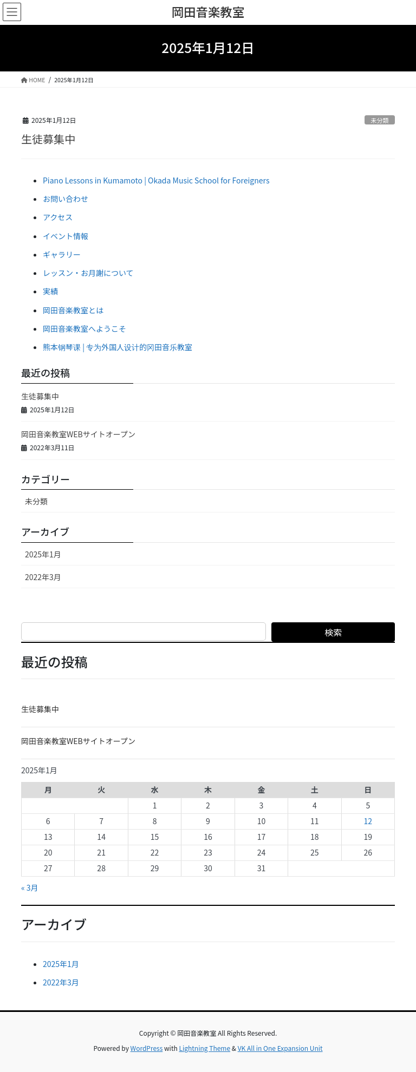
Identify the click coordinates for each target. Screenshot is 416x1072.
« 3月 (29, 887)
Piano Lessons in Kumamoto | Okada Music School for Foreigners (156, 180)
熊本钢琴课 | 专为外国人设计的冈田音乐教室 (117, 346)
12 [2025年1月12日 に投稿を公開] (367, 820)
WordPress (147, 1048)
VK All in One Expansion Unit (280, 1048)
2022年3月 (43, 576)
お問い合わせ (65, 198)
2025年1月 (43, 554)
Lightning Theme (204, 1048)
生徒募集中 (48, 139)
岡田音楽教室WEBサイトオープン (78, 434)
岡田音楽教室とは (73, 310)
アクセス (58, 217)
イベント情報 (65, 236)
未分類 (379, 120)
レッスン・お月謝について (88, 272)
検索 (333, 632)
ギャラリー (62, 254)
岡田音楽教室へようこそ (84, 328)
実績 (50, 291)
